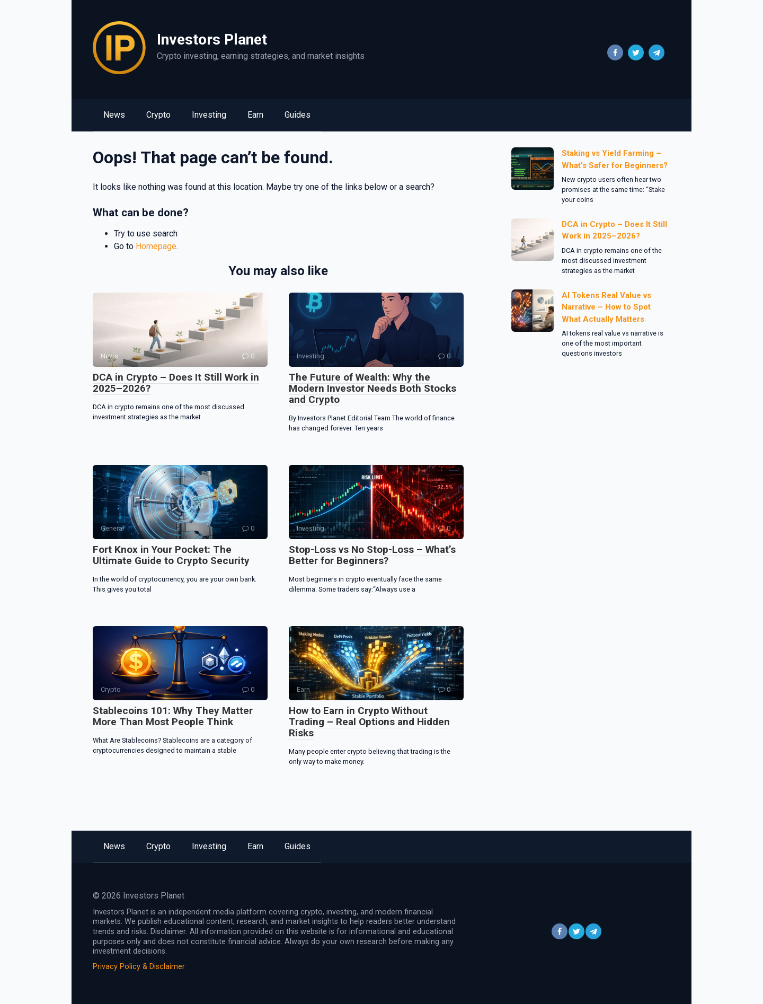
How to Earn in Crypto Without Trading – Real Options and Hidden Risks (369, 721)
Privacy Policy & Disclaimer (139, 966)
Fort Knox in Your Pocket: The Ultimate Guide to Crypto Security (171, 555)
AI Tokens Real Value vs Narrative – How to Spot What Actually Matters (606, 307)
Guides (297, 115)
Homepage (156, 246)
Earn (255, 115)
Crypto (158, 115)
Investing (209, 115)
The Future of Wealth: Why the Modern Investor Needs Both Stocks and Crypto (372, 388)
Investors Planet (212, 39)
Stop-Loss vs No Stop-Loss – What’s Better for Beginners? (372, 555)
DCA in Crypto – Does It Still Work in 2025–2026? (176, 382)
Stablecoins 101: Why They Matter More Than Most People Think (173, 716)
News (114, 115)
